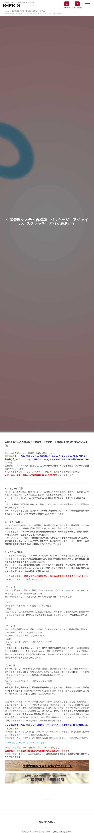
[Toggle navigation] (87, 4)
